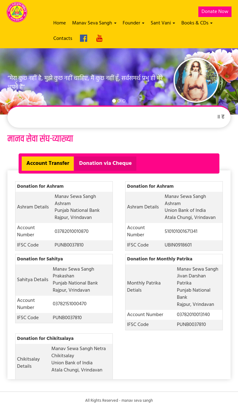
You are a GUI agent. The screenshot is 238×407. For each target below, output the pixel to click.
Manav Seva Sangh (94, 23)
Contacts (62, 39)
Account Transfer (47, 163)
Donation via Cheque (105, 163)
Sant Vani (163, 23)
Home (59, 23)
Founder (134, 23)
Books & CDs (197, 23)
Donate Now (214, 12)
